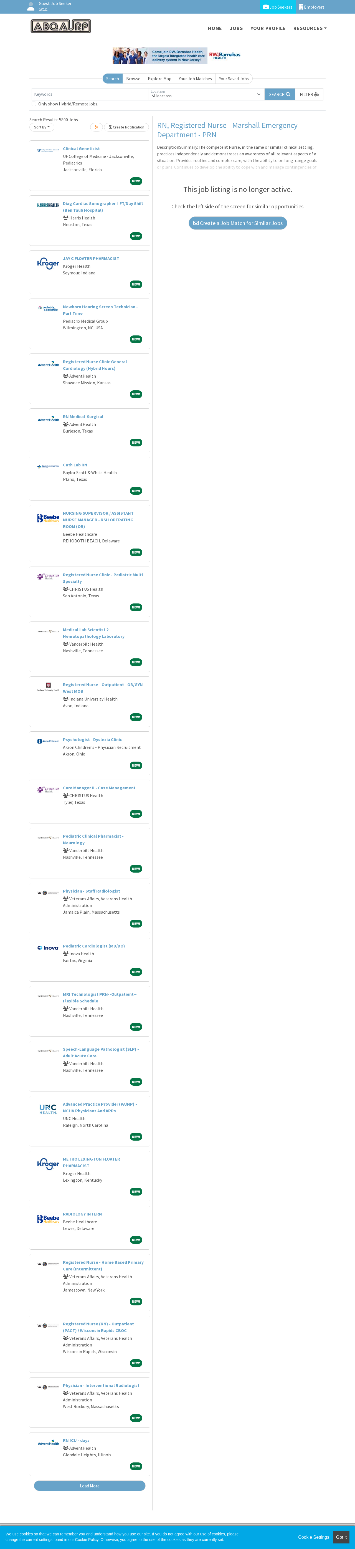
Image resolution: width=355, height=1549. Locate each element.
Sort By (40, 127)
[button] (309, 94)
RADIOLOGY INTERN (82, 1214)
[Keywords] (90, 94)
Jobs (236, 28)
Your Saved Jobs (234, 78)
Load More (90, 1486)
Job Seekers (277, 6)
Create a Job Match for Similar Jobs (238, 222)
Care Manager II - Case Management (99, 787)
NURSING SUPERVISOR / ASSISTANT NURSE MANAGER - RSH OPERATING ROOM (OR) (98, 519)
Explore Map (159, 78)
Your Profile (268, 28)
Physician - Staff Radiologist (91, 891)
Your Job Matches (195, 78)
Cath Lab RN (75, 465)
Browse (133, 78)
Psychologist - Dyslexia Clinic (92, 739)
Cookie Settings (313, 1537)
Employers (311, 6)
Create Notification (126, 127)
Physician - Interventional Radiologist (101, 1385)
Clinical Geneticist (81, 148)
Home (215, 28)
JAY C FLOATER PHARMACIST (91, 258)
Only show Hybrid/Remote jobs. (68, 104)
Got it (341, 1537)
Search (112, 78)
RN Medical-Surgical (83, 416)
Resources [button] (308, 28)
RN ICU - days (76, 1440)
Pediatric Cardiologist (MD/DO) (94, 946)
